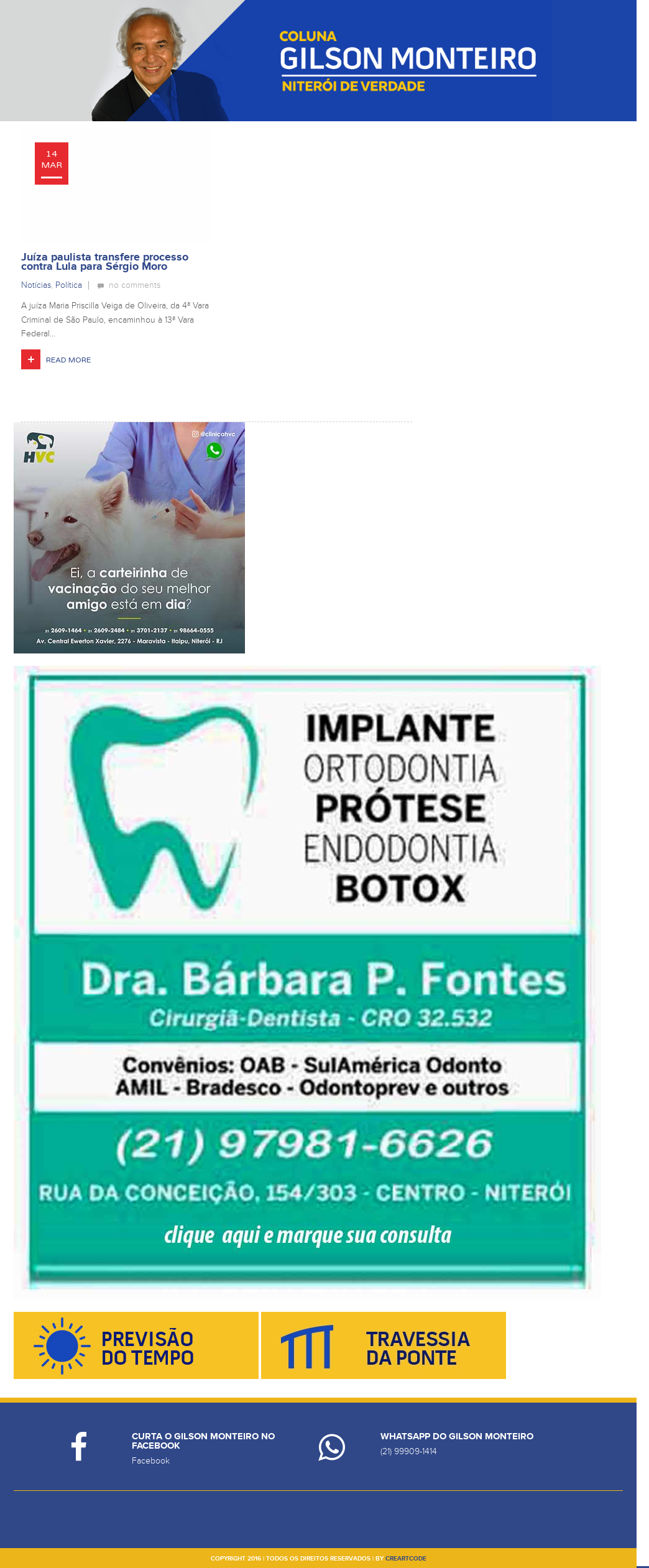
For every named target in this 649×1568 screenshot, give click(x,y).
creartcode (405, 1558)
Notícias (36, 285)
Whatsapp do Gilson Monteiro (456, 1436)
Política (68, 285)
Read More (68, 360)
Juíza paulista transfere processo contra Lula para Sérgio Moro (104, 262)
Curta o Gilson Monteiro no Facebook (203, 1441)
